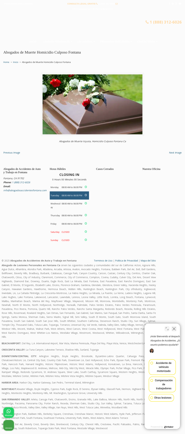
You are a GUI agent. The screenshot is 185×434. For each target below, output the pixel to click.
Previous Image (11, 152)
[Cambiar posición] (167, 327)
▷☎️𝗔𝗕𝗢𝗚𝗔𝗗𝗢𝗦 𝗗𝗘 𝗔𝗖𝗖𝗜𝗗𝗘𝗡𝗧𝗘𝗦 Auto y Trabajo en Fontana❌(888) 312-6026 (92, 26)
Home (6, 62)
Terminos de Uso (103, 260)
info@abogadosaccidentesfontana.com (92, 9)
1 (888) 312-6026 (106, 4)
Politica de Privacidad (126, 260)
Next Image (175, 152)
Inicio (15, 62)
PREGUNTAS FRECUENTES (18, 4)
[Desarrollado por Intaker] (157, 427)
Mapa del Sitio (148, 260)
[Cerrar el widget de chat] (174, 327)
